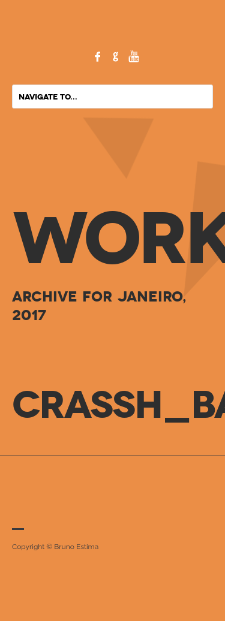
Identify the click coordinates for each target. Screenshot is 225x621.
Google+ (116, 56)
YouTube (134, 56)
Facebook (98, 56)
